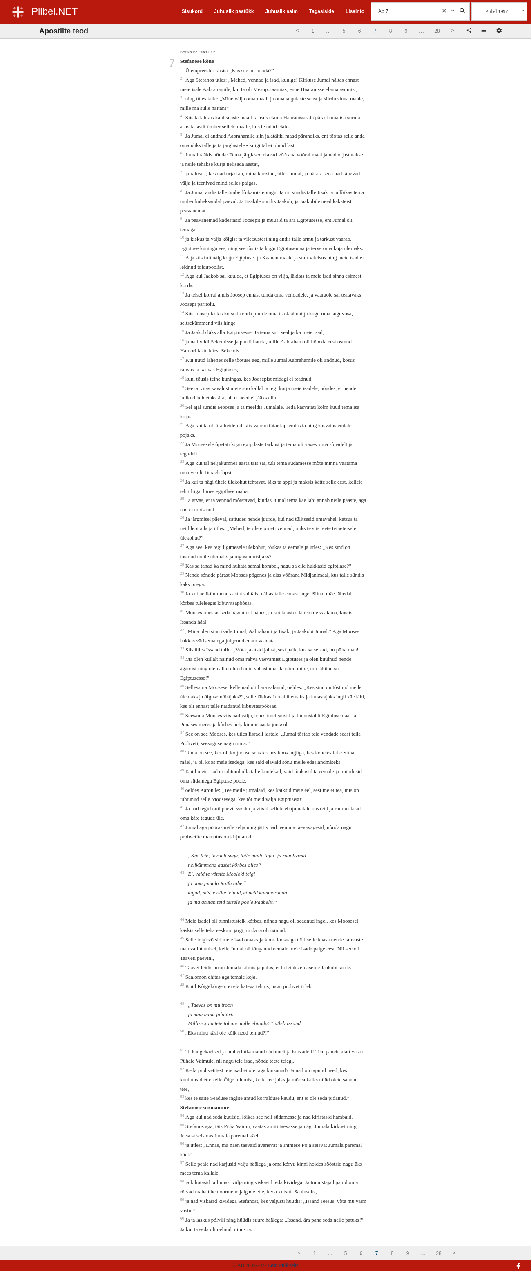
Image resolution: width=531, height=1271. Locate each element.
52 (182, 1069)
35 (182, 686)
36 (182, 714)
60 (182, 1218)
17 (182, 359)
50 (182, 1031)
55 (182, 1125)
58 (182, 1181)
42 (182, 826)
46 (182, 966)
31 (182, 611)
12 (182, 274)
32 (182, 630)
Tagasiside (321, 11)
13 (182, 293)
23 (182, 461)
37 (182, 732)
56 (182, 1144)
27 (182, 546)
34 (182, 658)
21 (182, 424)
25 (182, 499)
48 (182, 985)
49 (182, 1003)
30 (182, 592)
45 (182, 938)
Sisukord (192, 11)
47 (182, 975)
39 (182, 770)
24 (182, 480)
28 (182, 564)
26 (182, 517)
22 (182, 443)
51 (182, 1050)
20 (182, 406)
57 (182, 1162)
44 (182, 919)
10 (182, 237)
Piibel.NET (54, 11)
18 (182, 377)
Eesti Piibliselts (283, 1265)
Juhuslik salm (281, 11)
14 (182, 312)
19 (182, 387)
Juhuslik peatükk (234, 11)
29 (182, 573)
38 (182, 751)
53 (182, 1097)
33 (182, 648)
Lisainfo (355, 11)
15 (182, 331)
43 (182, 872)
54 (182, 1115)
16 (182, 340)
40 (182, 789)
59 (182, 1199)
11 (182, 256)
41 (182, 807)
